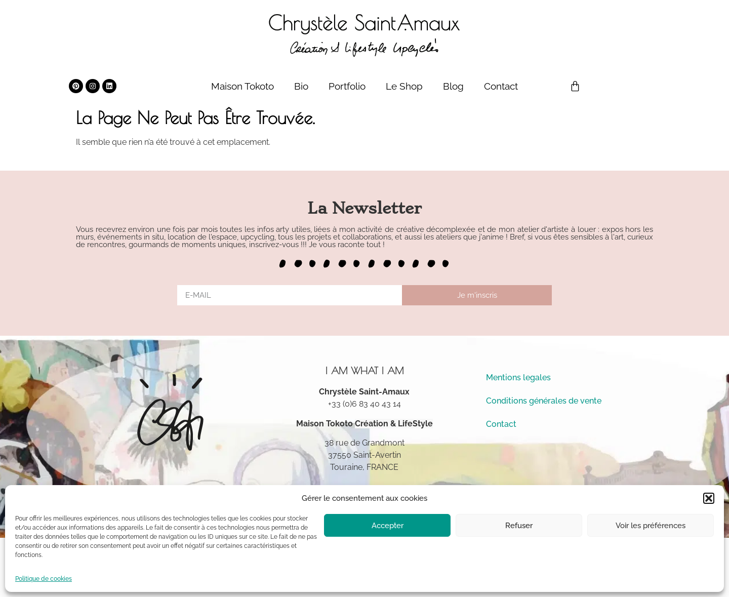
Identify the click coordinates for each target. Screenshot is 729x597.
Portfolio (347, 86)
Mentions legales (518, 377)
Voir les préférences (650, 525)
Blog (453, 86)
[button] (709, 498)
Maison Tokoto (242, 86)
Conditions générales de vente (543, 401)
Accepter (387, 525)
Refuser (519, 525)
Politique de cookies (43, 578)
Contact (501, 86)
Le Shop (404, 86)
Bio (301, 86)
